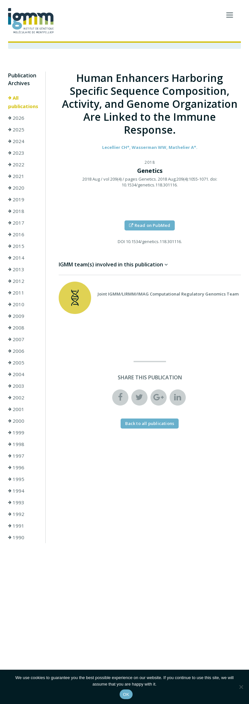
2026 (16, 118)
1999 (16, 432)
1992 (16, 514)
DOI (121, 241)
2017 (16, 222)
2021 (16, 176)
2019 (16, 199)
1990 (16, 537)
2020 (16, 187)
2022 (16, 164)
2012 (16, 281)
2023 (16, 153)
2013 (16, 269)
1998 (16, 444)
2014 (16, 257)
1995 (16, 479)
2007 (16, 339)
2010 (16, 304)
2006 (16, 351)
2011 (16, 292)
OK (126, 694)
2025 (16, 129)
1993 (16, 502)
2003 (16, 386)
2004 (16, 374)
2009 (16, 316)
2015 (16, 246)
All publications (23, 102)
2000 (16, 421)
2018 (16, 211)
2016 (16, 234)
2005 (16, 362)
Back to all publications (149, 423)
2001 (16, 409)
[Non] (241, 687)
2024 (16, 141)
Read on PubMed (149, 225)
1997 (16, 456)
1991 (16, 525)
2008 (16, 327)
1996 (16, 467)
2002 (16, 397)
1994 (16, 490)
